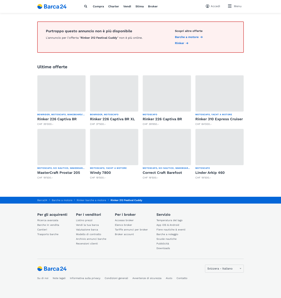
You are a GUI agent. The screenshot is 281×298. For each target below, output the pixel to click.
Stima (139, 6)
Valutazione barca (87, 229)
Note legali (59, 278)
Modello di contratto (88, 234)
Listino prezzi (84, 220)
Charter (113, 6)
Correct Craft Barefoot (162, 172)
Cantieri (42, 229)
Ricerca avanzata (47, 220)
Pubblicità (162, 243)
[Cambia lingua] (224, 269)
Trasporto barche (47, 234)
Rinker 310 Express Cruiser (219, 119)
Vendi (127, 6)
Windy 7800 (100, 172)
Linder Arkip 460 (210, 172)
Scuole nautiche (166, 238)
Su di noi (42, 278)
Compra (98, 6)
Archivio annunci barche (91, 238)
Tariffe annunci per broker (131, 229)
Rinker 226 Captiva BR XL (112, 119)
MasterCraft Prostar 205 (58, 172)
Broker (153, 6)
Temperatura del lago (169, 220)
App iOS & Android (167, 224)
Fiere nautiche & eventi (170, 229)
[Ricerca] (86, 6)
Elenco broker (123, 224)
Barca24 (42, 200)
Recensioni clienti (87, 243)
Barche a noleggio (167, 234)
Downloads (163, 248)
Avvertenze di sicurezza (146, 278)
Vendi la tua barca (87, 224)
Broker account (124, 234)
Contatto (182, 278)
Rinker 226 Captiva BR (57, 119)
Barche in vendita (48, 224)
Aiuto (169, 278)
